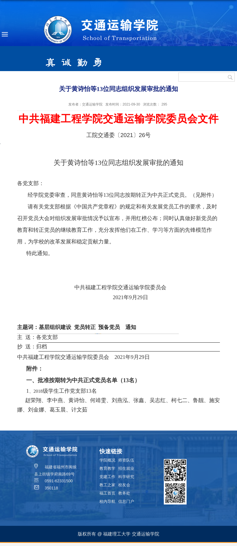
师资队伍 (126, 460)
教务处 (124, 493)
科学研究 (126, 477)
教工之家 (107, 485)
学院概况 (107, 460)
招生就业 (126, 468)
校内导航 (107, 501)
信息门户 (126, 501)
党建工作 (107, 477)
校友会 (124, 485)
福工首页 (107, 493)
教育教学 (107, 468)
